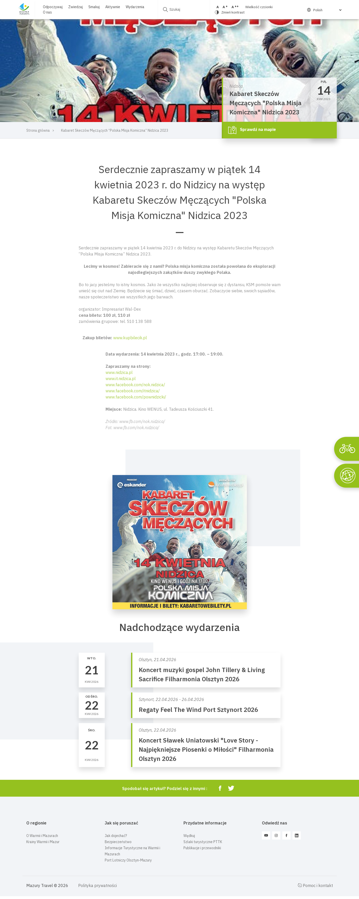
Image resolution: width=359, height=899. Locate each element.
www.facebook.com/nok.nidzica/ (135, 384)
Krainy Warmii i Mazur (43, 842)
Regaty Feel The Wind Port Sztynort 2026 (198, 710)
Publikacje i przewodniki (202, 848)
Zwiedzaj (75, 7)
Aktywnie (112, 7)
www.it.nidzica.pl (121, 378)
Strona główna (38, 130)
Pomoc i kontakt (315, 885)
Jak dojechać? (116, 835)
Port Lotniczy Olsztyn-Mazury (128, 860)
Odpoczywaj (53, 7)
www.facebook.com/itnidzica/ (133, 390)
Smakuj (94, 7)
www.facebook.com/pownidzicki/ (136, 396)
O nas (47, 12)
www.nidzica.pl (119, 372)
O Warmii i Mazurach (42, 835)
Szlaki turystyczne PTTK (202, 842)
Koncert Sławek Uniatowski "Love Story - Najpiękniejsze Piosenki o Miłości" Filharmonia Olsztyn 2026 (206, 749)
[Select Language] (325, 10)
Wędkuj (189, 835)
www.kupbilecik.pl (130, 337)
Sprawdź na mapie (252, 130)
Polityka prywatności (97, 885)
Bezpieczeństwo (118, 842)
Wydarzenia (135, 7)
